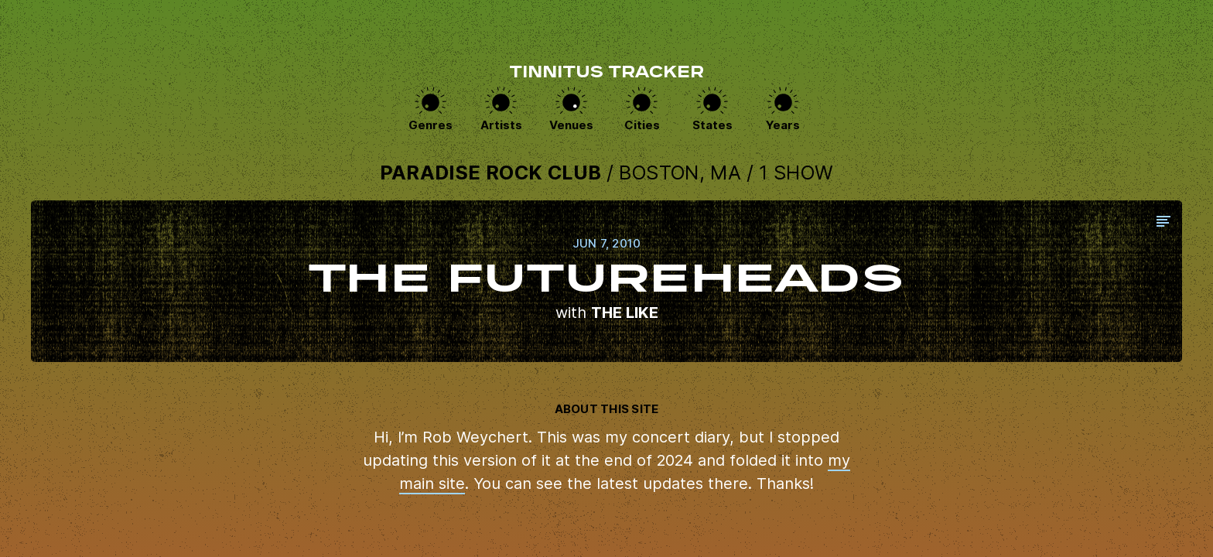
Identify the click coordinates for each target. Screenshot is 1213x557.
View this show (606, 281)
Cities (642, 125)
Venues (571, 125)
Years (783, 125)
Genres (430, 125)
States (712, 125)
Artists (501, 125)
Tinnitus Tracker (606, 73)
